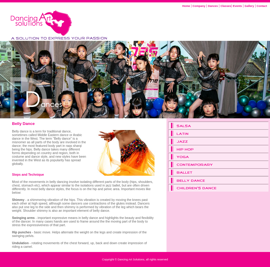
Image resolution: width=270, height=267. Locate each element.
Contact (261, 6)
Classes (225, 6)
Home (186, 6)
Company (198, 6)
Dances (213, 6)
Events (237, 6)
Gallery (249, 6)
